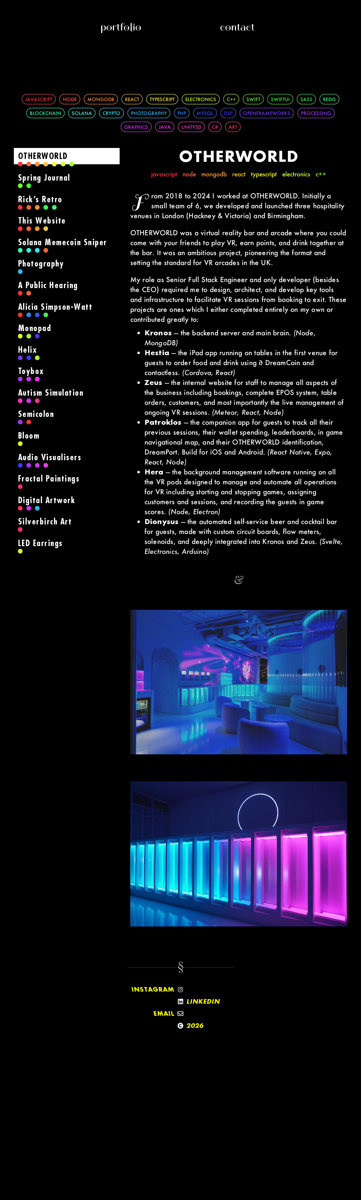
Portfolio (120, 27)
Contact (237, 27)
